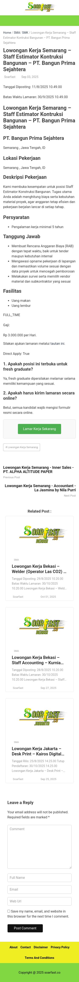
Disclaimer (41, 947)
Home (7, 32)
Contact (25, 947)
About (13, 947)
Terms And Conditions (39, 957)
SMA (17, 32)
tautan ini (57, 344)
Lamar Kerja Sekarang (39, 429)
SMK (25, 32)
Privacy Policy (60, 947)
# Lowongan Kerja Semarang (21, 447)
